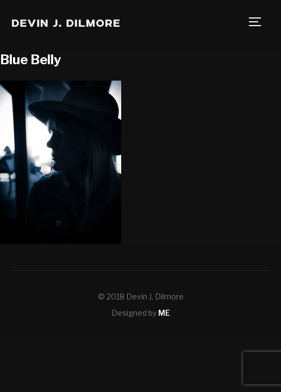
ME (164, 312)
